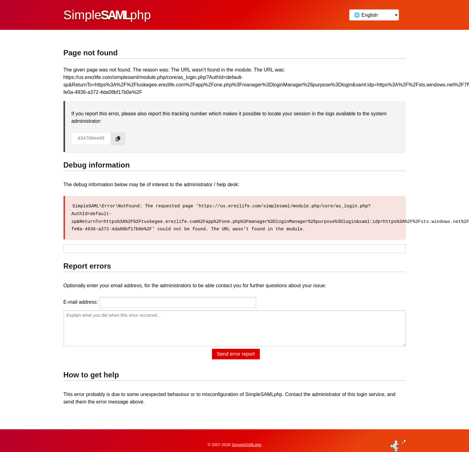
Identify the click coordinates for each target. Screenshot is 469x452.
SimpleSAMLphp (246, 437)
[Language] (374, 15)
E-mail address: (80, 301)
